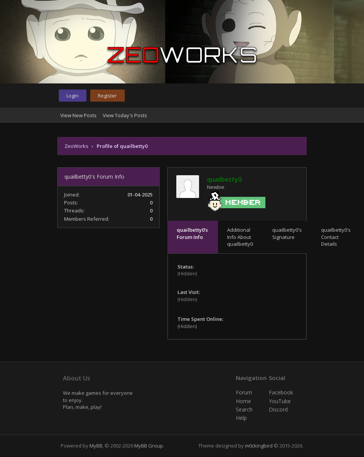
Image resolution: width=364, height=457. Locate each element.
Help (241, 417)
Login (72, 95)
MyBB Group (148, 445)
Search (244, 409)
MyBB (95, 445)
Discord (278, 409)
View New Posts (78, 115)
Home (243, 401)
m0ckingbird (259, 445)
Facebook (281, 392)
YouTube (280, 401)
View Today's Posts (125, 115)
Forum (244, 392)
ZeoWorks (76, 146)
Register (107, 95)
